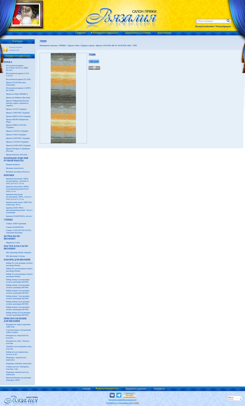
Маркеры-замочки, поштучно (19, 363)
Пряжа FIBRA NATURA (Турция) (16, 126)
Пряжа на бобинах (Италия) (18, 98)
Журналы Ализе (13, 242)
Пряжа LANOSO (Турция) (17, 142)
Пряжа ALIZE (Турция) (16, 109)
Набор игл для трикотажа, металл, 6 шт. (17, 353)
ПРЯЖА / (63, 45)
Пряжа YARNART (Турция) (18, 113)
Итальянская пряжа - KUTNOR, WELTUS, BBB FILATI (17, 67)
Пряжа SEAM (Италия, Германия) (16, 83)
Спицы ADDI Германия (16, 223)
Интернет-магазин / (49, 45)
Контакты (164, 32)
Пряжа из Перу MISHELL (17, 94)
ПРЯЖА (8, 62)
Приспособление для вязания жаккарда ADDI (18, 379)
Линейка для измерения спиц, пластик (19, 347)
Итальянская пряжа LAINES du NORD (18, 89)
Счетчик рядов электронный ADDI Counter (18, 331)
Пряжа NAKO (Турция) (16, 134)
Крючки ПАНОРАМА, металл (19, 216)
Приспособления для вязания (15, 319)
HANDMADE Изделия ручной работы (16, 159)
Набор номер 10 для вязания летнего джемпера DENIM (18, 314)
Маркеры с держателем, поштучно (16, 358)
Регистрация (223, 26)
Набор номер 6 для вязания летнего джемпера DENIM (17, 292)
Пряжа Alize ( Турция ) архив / (82, 45)
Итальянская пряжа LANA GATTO (17, 74)
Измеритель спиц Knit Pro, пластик (17, 336)
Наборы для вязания (17, 259)
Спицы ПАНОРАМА (15, 227)
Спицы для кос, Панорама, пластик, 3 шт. (17, 368)
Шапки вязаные (13, 164)
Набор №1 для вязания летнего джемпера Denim (19, 264)
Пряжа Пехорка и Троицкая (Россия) (18, 150)
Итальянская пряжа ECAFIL (18, 79)
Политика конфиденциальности (122, 400)
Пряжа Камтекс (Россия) (16, 154)
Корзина (17, 41)
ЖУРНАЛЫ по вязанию (12, 237)
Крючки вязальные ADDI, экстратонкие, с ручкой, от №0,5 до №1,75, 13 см (17, 181)
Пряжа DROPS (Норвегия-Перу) (17, 120)
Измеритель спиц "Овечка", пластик (18, 342)
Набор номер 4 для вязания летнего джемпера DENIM (17, 280)
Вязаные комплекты (15, 168)
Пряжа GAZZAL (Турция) (17, 131)
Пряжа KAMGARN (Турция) (18, 145)
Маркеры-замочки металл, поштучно (17, 373)
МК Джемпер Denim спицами (18, 252)
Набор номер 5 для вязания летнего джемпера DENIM (17, 286)
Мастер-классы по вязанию (16, 247)
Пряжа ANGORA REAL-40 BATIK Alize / (114, 45)
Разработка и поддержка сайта (122, 403)
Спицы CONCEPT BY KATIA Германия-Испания (18, 231)
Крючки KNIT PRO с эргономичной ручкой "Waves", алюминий (19, 210)
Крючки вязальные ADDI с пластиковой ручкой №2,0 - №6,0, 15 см (17, 188)
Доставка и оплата (137, 32)
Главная (80, 32)
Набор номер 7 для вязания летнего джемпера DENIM (17, 297)
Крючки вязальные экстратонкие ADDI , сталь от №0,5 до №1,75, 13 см (18, 196)
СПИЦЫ (8, 220)
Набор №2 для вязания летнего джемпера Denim (19, 269)
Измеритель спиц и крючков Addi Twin (18, 325)
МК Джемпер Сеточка (15, 256)
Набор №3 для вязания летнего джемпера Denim (19, 275)
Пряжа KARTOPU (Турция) (18, 138)
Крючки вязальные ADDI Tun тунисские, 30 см (19, 203)
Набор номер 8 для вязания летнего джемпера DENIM (17, 303)
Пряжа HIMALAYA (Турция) (18, 116)
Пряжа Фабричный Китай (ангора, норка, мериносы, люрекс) (17, 103)
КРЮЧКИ (9, 175)
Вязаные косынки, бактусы (17, 172)
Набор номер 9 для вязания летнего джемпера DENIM (17, 308)
